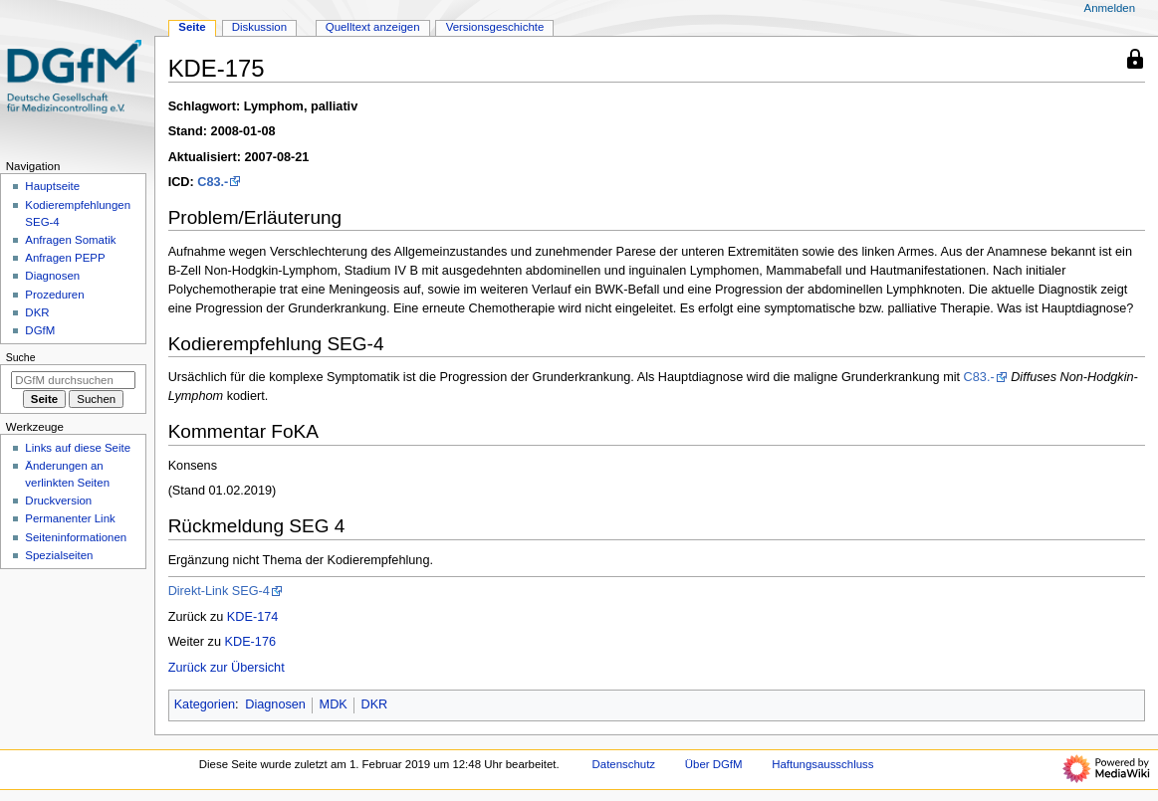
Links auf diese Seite (77, 448)
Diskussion (259, 27)
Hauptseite (52, 186)
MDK (333, 704)
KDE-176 (250, 642)
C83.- (212, 182)
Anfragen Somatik (70, 240)
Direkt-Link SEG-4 (219, 591)
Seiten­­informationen (75, 537)
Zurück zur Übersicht (226, 668)
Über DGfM (714, 764)
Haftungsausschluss (822, 764)
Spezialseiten (59, 555)
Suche (21, 357)
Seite (191, 27)
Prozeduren (54, 294)
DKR (373, 704)
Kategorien (204, 704)
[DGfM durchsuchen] (73, 380)
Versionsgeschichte (495, 27)
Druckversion (58, 500)
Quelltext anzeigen (373, 27)
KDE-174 (252, 617)
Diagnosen (275, 704)
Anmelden (1110, 8)
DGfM (40, 330)
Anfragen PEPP (65, 258)
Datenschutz (624, 764)
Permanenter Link (70, 518)
